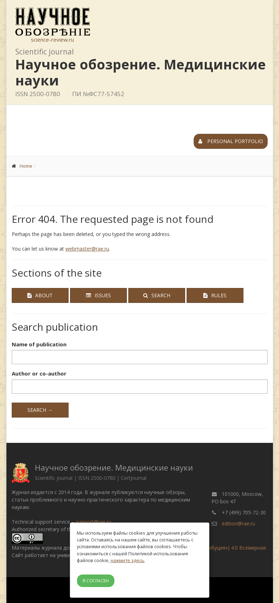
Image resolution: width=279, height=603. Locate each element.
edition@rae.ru (238, 523)
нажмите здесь (127, 560)
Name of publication (39, 344)
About (40, 295)
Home (26, 166)
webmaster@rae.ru (87, 248)
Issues (98, 295)
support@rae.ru (93, 521)
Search (156, 295)
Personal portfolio (230, 141)
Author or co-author (39, 373)
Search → (40, 410)
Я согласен (95, 581)
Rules (214, 295)
